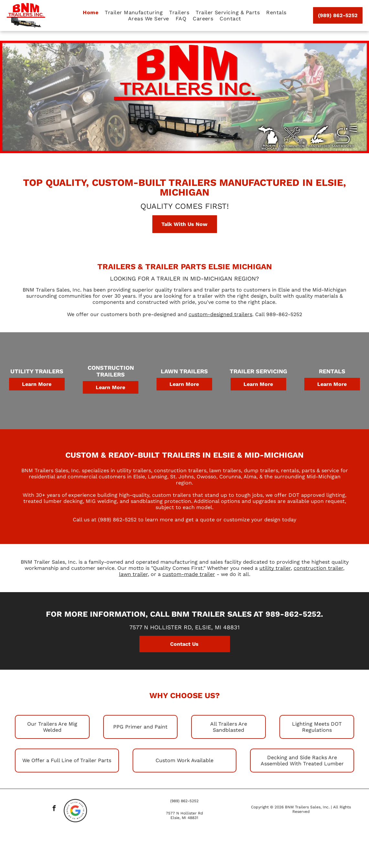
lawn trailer (133, 574)
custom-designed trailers (220, 314)
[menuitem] (91, 12)
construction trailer (318, 568)
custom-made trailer (188, 574)
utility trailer (275, 568)
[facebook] (54, 809)
